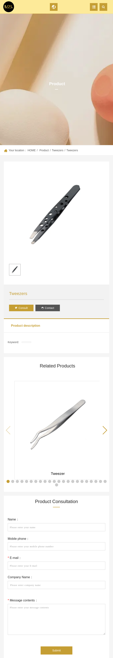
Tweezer (58, 474)
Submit (56, 650)
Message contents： (23, 600)
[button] (104, 430)
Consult (21, 307)
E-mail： (15, 557)
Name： (13, 519)
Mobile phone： (18, 538)
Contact (47, 307)
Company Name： (20, 577)
